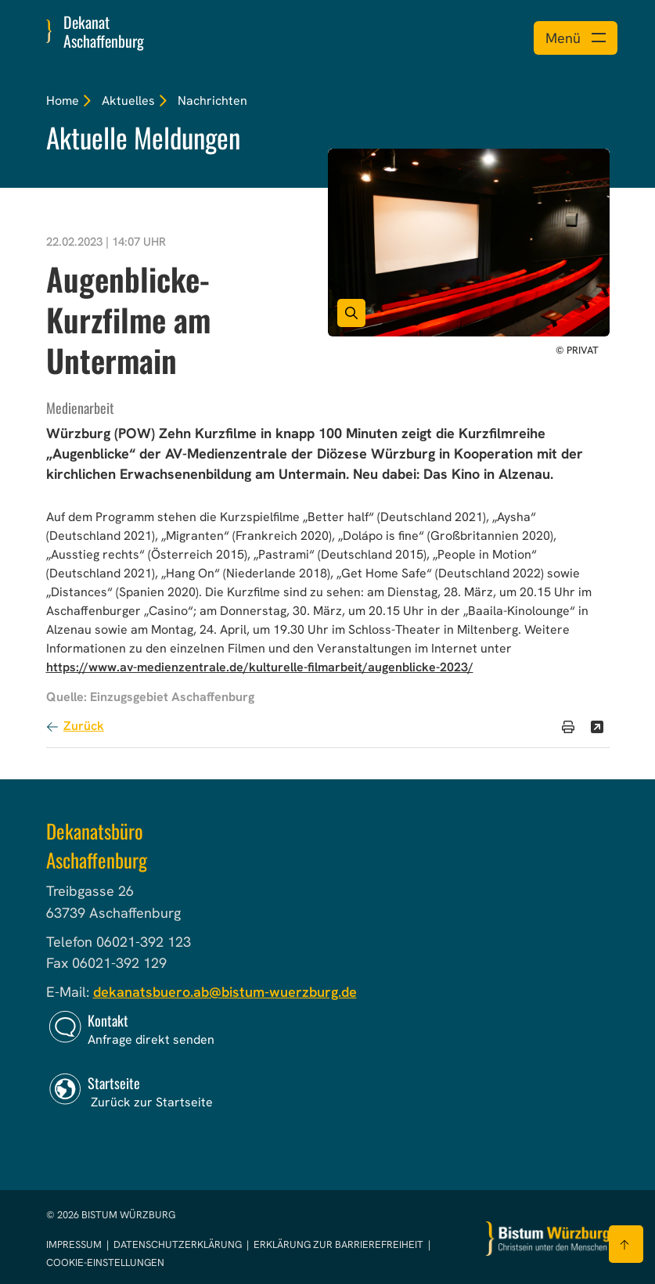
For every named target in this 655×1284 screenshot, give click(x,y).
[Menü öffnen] (575, 38)
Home (62, 100)
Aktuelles (128, 100)
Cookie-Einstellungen (105, 1262)
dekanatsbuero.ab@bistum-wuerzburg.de (225, 992)
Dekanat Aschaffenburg (103, 31)
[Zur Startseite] (548, 1239)
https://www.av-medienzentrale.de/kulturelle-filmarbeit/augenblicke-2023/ (259, 667)
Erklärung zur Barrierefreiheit (338, 1244)
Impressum (75, 1244)
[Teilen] (597, 726)
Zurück (83, 726)
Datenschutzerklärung (178, 1244)
